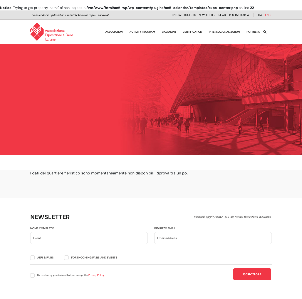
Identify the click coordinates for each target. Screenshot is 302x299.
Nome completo (42, 228)
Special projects (184, 15)
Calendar (169, 32)
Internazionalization (224, 32)
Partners (253, 32)
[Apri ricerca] (265, 32)
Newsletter (207, 15)
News (222, 15)
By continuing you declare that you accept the (70, 275)
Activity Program (142, 32)
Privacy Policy (96, 275)
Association (114, 32)
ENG (267, 15)
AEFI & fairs (45, 257)
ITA (260, 15)
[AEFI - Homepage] (51, 31)
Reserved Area (239, 15)
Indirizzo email (165, 228)
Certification (192, 32)
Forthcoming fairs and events (94, 257)
